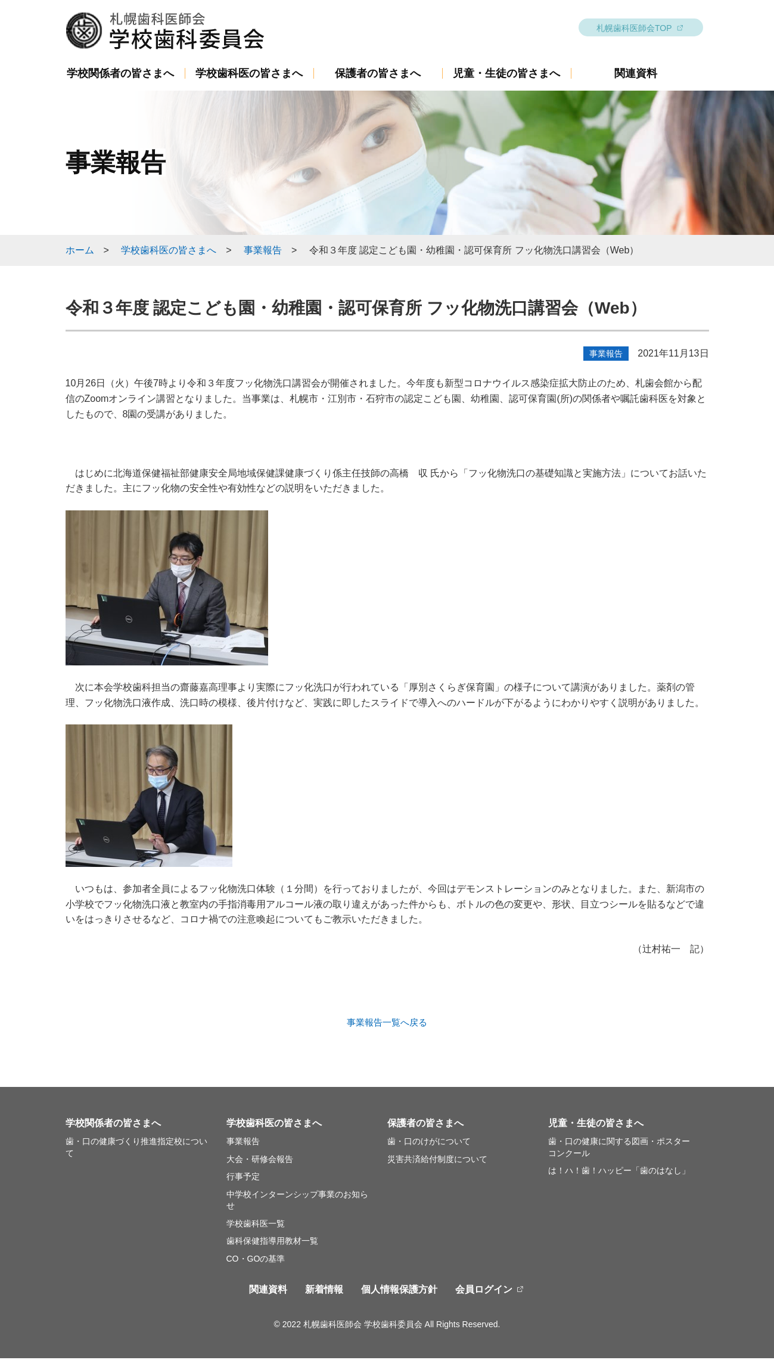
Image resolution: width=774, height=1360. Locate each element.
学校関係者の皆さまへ (120, 75)
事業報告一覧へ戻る (387, 1024)
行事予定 (243, 1178)
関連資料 (635, 75)
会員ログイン (483, 1291)
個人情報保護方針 (399, 1291)
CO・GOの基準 (255, 1260)
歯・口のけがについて (429, 1143)
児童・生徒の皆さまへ (506, 75)
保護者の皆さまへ (378, 75)
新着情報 (324, 1291)
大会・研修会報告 (259, 1161)
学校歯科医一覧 (255, 1225)
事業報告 (263, 252)
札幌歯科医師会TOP (634, 30)
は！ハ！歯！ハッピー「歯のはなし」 (619, 1172)
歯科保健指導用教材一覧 (272, 1242)
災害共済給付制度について (437, 1161)
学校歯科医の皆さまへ (249, 75)
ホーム (80, 252)
